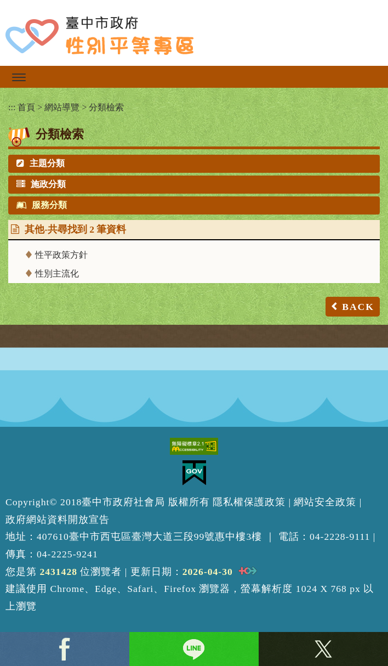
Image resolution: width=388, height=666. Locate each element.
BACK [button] (358, 306)
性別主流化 (57, 273)
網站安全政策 (325, 501)
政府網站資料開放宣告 (57, 519)
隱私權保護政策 (249, 501)
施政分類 (41, 184)
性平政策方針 (61, 254)
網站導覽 (61, 107)
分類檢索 (106, 107)
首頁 (26, 107)
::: (11, 107)
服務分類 (41, 205)
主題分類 (40, 163)
